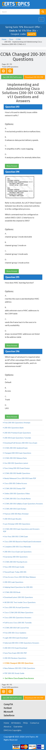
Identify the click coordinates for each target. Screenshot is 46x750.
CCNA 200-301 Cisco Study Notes (17, 498)
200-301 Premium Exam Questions (17, 433)
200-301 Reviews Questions (15, 658)
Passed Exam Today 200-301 (15, 572)
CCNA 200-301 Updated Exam (16, 448)
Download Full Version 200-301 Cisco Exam (20, 443)
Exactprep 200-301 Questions (16, 557)
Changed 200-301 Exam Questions (17, 453)
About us (7, 726)
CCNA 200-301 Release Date (15, 458)
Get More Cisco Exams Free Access (19, 678)
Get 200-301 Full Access (12, 77)
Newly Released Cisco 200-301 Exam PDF (20, 478)
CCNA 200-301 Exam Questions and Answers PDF (21, 530)
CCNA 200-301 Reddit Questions (17, 473)
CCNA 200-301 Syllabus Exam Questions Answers (23, 504)
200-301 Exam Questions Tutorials (17, 438)
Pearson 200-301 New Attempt (16, 514)
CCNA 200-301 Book (12, 592)
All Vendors (16, 723)
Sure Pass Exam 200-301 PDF (15, 653)
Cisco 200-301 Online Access (15, 483)
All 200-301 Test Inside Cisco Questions (20, 602)
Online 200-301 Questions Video (17, 493)
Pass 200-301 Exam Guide (14, 567)
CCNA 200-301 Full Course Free (16, 628)
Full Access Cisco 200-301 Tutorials (18, 623)
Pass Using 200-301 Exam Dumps (17, 468)
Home (4, 39)
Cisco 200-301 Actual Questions (16, 607)
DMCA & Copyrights (12, 730)
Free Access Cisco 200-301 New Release (20, 577)
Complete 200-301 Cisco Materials (17, 547)
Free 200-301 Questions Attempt (17, 423)
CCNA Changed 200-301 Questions (18, 663)
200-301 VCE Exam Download (15, 648)
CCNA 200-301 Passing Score (15, 562)
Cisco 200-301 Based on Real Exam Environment (22, 541)
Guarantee (17, 726)
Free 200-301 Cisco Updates (15, 633)
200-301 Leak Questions (13, 582)
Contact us (34, 723)
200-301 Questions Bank (14, 428)
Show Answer (12, 166)
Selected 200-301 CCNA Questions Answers (21, 643)
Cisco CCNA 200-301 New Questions (18, 612)
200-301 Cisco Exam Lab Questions (18, 552)
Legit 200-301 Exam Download (16, 638)
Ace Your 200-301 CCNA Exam (16, 536)
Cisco (11, 39)
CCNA (18, 39)
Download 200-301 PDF (34, 77)
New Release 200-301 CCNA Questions (19, 668)
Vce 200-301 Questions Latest (16, 463)
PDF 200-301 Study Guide (14, 673)
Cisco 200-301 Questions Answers (17, 617)
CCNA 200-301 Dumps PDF (14, 488)
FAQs (25, 723)
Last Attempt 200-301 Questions (17, 524)
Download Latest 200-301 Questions (18, 597)
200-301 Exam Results (12, 519)
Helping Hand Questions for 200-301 (18, 587)
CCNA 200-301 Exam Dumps (15, 509)
